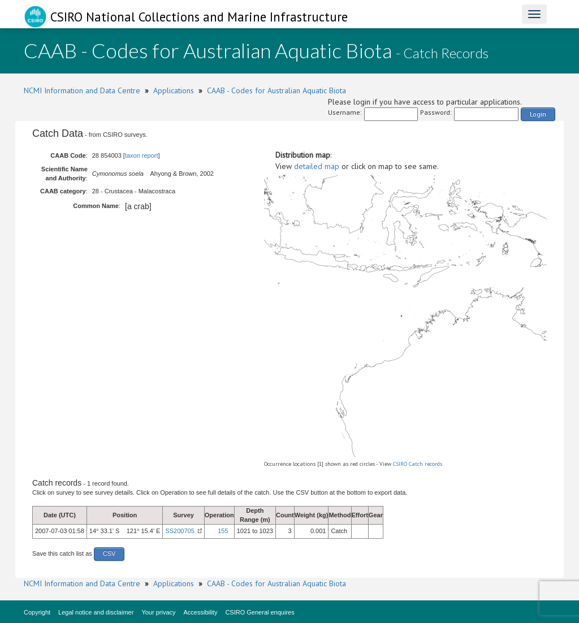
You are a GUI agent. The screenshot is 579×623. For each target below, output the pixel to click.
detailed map (316, 166)
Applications (173, 90)
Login (538, 114)
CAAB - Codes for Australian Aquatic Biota (276, 90)
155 (223, 530)
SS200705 (179, 530)
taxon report (141, 155)
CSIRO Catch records (417, 464)
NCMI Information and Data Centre (82, 90)
